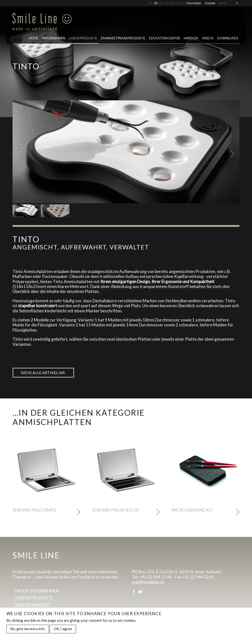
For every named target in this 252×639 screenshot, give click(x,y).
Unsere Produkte (34, 599)
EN (162, 3)
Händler (191, 39)
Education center (164, 39)
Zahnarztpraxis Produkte (123, 39)
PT (177, 3)
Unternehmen (53, 39)
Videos (207, 39)
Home (33, 39)
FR (150, 3)
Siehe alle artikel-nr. (43, 372)
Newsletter (194, 3)
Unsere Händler (32, 606)
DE (156, 3)
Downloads (227, 39)
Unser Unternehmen (38, 591)
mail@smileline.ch (148, 582)
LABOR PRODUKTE (83, 39)
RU (183, 3)
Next (233, 154)
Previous (19, 154)
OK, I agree (63, 629)
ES (171, 3)
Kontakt (210, 3)
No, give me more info (27, 629)
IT (167, 3)
